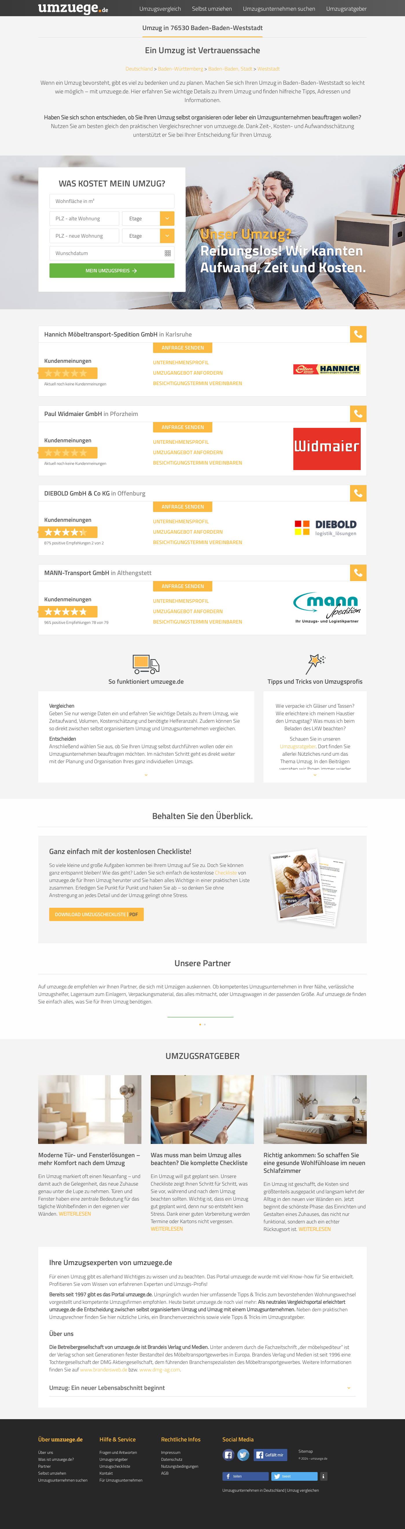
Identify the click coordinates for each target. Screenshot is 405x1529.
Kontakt (106, 1492)
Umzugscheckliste (115, 1485)
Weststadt (268, 69)
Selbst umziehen (212, 8)
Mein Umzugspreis (112, 270)
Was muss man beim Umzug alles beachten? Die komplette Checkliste (199, 1177)
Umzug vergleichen (303, 1509)
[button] (245, 1495)
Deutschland (139, 69)
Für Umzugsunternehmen (121, 1498)
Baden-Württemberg (180, 69)
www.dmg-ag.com (159, 1388)
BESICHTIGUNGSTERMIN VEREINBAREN (197, 383)
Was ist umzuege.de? (56, 1478)
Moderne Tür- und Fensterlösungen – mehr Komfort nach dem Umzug (89, 1177)
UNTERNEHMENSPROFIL (181, 362)
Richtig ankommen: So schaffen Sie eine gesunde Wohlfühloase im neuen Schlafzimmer (314, 1181)
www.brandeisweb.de (103, 1388)
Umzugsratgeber (346, 8)
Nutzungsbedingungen (179, 1485)
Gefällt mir (274, 1473)
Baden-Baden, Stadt (230, 69)
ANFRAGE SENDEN (183, 348)
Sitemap (306, 1470)
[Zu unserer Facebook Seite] (228, 1473)
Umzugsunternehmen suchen (279, 8)
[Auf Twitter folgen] (243, 1473)
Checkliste (226, 873)
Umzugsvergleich (160, 8)
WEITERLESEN (75, 1232)
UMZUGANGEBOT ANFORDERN (188, 373)
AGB (165, 1492)
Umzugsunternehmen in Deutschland (253, 1509)
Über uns (45, 1471)
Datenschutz (171, 1478)
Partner (44, 1485)
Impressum (171, 1471)
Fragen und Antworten (118, 1471)
